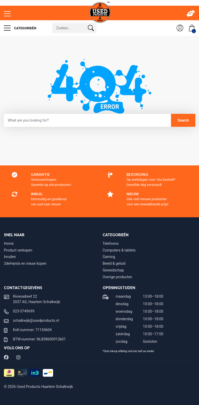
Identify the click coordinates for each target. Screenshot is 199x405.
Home (9, 243)
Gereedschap (113, 270)
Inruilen (10, 257)
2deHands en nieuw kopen (25, 263)
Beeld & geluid (114, 263)
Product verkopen (18, 250)
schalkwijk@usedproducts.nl (36, 320)
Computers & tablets (119, 250)
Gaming (109, 257)
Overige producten (117, 277)
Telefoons (111, 243)
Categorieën (20, 28)
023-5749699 (23, 311)
